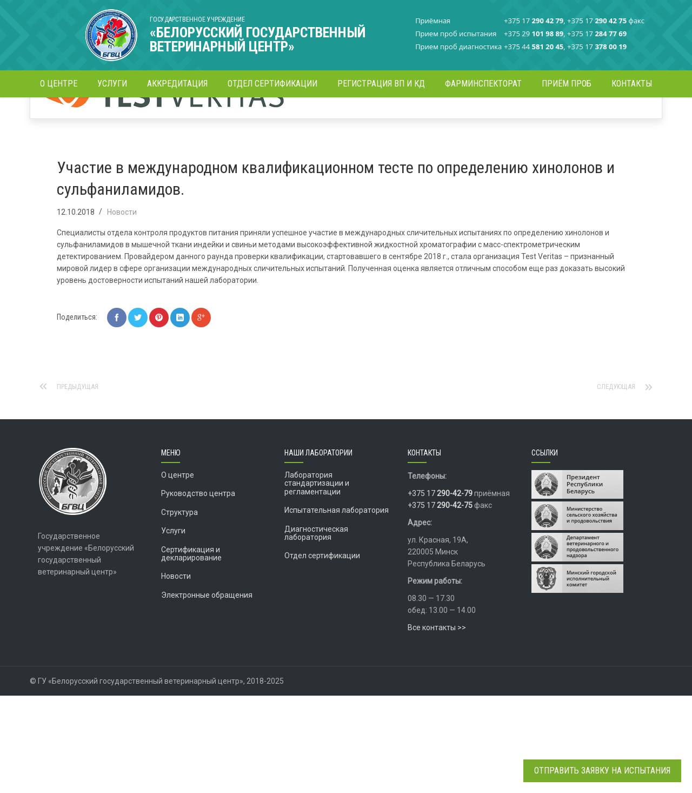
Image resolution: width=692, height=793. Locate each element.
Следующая (613, 484)
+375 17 (440, 590)
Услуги (173, 628)
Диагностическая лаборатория (316, 630)
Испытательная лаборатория (336, 607)
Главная (281, 116)
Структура (179, 609)
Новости (317, 116)
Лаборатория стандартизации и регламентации (316, 580)
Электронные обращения (206, 692)
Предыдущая (81, 484)
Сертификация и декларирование (191, 651)
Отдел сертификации (322, 653)
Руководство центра (198, 590)
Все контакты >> (437, 725)
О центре (177, 572)
